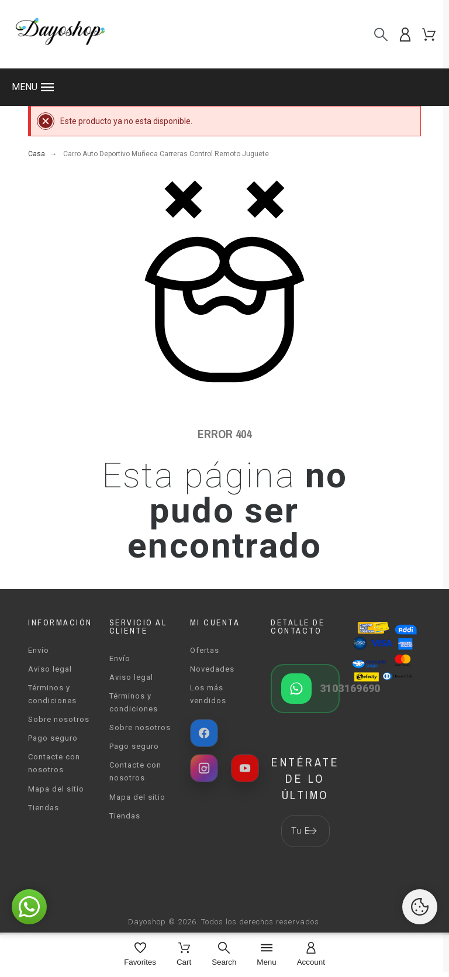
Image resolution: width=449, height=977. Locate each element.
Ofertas (204, 650)
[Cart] (184, 955)
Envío (38, 650)
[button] (224, 87)
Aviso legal (50, 669)
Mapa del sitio (56, 789)
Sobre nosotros (58, 719)
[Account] (311, 955)
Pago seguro (53, 738)
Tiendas (43, 807)
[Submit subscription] (311, 831)
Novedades (212, 669)
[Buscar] (381, 34)
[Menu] (266, 955)
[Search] (224, 955)
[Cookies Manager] (419, 906)
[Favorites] (140, 955)
